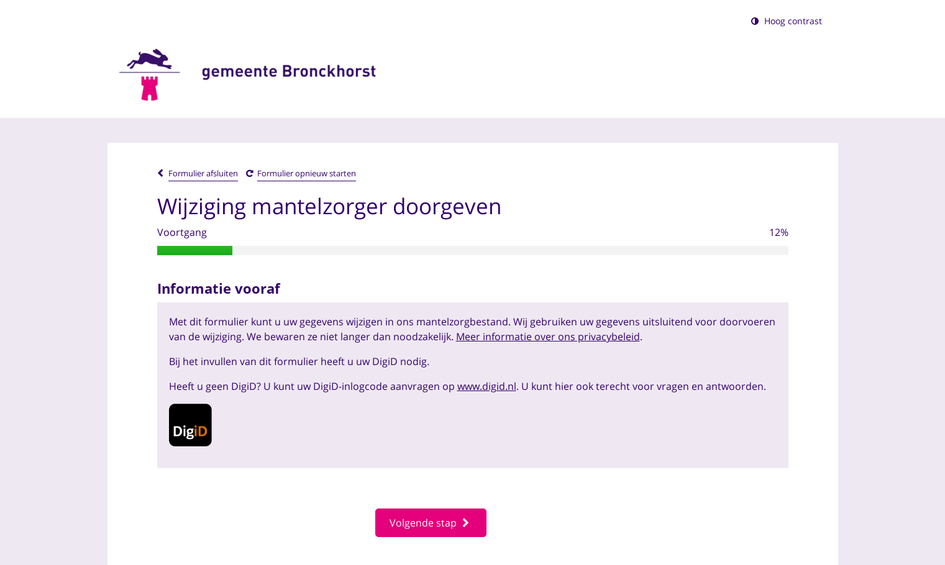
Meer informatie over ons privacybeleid (548, 336)
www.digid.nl (486, 386)
